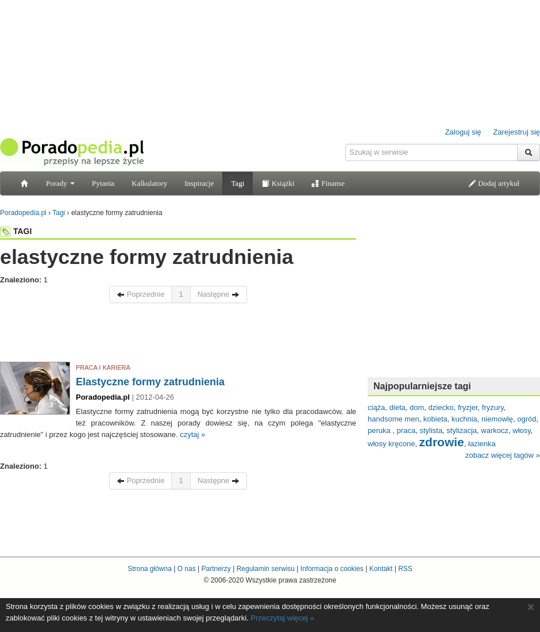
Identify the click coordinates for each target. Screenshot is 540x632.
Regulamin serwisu (266, 569)
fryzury (493, 407)
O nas (187, 569)
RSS (405, 569)
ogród (526, 419)
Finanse (328, 183)
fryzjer (468, 407)
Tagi (237, 183)
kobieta (435, 419)
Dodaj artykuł (493, 183)
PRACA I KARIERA (103, 367)
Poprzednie (140, 294)
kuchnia (464, 419)
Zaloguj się (463, 132)
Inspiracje (199, 183)
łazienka (482, 443)
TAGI (16, 231)
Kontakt (381, 569)
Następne (219, 294)
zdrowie (441, 442)
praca (406, 430)
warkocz (494, 430)
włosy (521, 430)
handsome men (393, 419)
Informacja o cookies (332, 569)
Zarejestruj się (516, 132)
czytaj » (192, 434)
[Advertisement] (178, 335)
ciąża (376, 407)
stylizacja (461, 430)
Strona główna (150, 569)
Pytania (103, 183)
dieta (397, 407)
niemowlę (497, 419)
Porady (60, 183)
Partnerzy (215, 569)
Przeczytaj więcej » (282, 618)
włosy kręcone (391, 443)
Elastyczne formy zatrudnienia (150, 382)
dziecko (441, 407)
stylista (430, 430)
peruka (380, 430)
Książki (277, 183)
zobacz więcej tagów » (502, 455)
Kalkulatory (149, 183)
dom (417, 407)
